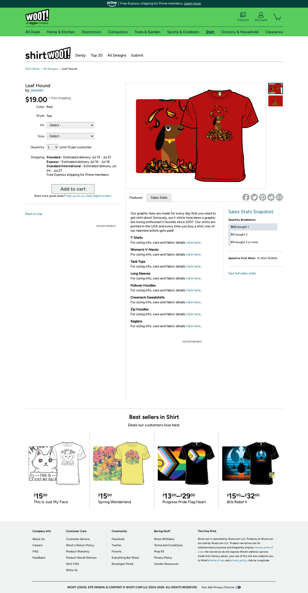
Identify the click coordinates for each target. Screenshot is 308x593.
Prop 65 (159, 551)
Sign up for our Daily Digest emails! (89, 196)
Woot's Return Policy (80, 545)
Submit (137, 55)
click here (193, 242)
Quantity (37, 147)
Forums (243, 17)
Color (40, 107)
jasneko (37, 90)
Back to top (33, 214)
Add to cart (73, 189)
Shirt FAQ (72, 564)
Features (136, 198)
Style (40, 116)
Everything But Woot (125, 557)
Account (261, 17)
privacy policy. (239, 560)
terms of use (217, 560)
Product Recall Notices (81, 557)
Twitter (116, 545)
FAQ (35, 551)
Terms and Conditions (168, 545)
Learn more (192, 3)
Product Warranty (77, 551)
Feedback (38, 557)
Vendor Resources (166, 564)
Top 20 (97, 55)
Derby (80, 55)
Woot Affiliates (164, 539)
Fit (42, 125)
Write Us (72, 570)
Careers (37, 545)
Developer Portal (122, 564)
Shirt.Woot (48, 53)
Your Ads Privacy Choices (218, 587)
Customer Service (78, 539)
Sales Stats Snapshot (250, 211)
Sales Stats (159, 198)
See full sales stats (242, 273)
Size (41, 136)
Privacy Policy (163, 557)
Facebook (118, 539)
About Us (38, 539)
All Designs (116, 55)
